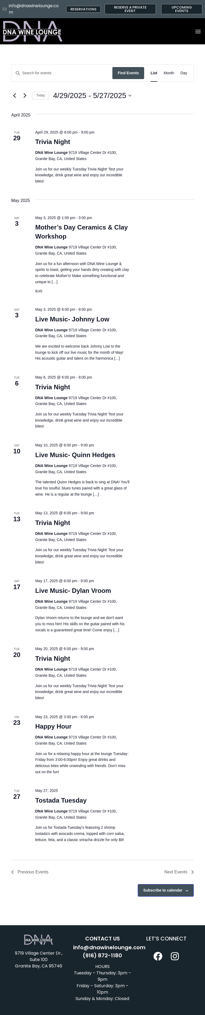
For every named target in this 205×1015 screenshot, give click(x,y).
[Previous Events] (14, 95)
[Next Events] (25, 95)
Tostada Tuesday (61, 800)
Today (40, 95)
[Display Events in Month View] (169, 73)
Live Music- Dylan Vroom (73, 590)
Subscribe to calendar (162, 890)
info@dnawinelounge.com (109, 947)
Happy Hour (53, 726)
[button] (198, 31)
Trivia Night (52, 141)
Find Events (128, 73)
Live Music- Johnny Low (72, 319)
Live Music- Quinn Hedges (75, 454)
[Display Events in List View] (154, 73)
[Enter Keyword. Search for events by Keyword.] (61, 73)
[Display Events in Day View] (183, 73)
